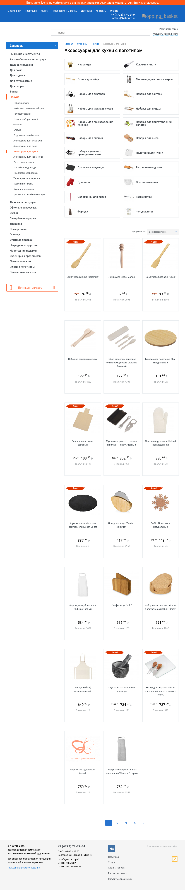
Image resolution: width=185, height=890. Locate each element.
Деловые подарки (21, 64)
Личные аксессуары (23, 202)
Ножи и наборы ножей (25, 119)
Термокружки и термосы (26, 178)
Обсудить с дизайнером (165, 34)
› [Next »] (143, 823)
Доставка (86, 10)
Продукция (31, 10)
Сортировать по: (138, 232)
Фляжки (17, 124)
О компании (14, 10)
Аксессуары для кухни (25, 151)
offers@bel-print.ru (124, 18)
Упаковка (16, 223)
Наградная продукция (23, 245)
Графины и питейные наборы (29, 194)
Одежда (15, 234)
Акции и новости (116, 868)
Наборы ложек (21, 103)
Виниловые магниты (23, 272)
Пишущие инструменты (25, 54)
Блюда (17, 130)
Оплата (114, 10)
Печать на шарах (20, 261)
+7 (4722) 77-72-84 (123, 14)
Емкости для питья (23, 162)
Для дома (16, 70)
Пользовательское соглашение (24, 868)
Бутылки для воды (23, 189)
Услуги (44, 10)
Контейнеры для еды (25, 167)
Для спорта (17, 86)
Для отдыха (17, 75)
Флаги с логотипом (22, 266)
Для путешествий (21, 80)
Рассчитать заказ (168, 29)
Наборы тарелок (22, 113)
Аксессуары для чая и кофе (28, 156)
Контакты (101, 10)
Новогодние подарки (23, 250)
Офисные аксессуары (23, 207)
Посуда (14, 97)
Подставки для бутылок (26, 135)
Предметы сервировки (25, 173)
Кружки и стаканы (23, 183)
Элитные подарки (21, 240)
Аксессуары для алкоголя (27, 140)
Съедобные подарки (23, 218)
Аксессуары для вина (25, 146)
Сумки (14, 213)
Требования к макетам (64, 10)
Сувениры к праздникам (25, 256)
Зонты (14, 91)
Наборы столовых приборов (28, 108)
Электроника (18, 229)
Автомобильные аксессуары (28, 59)
